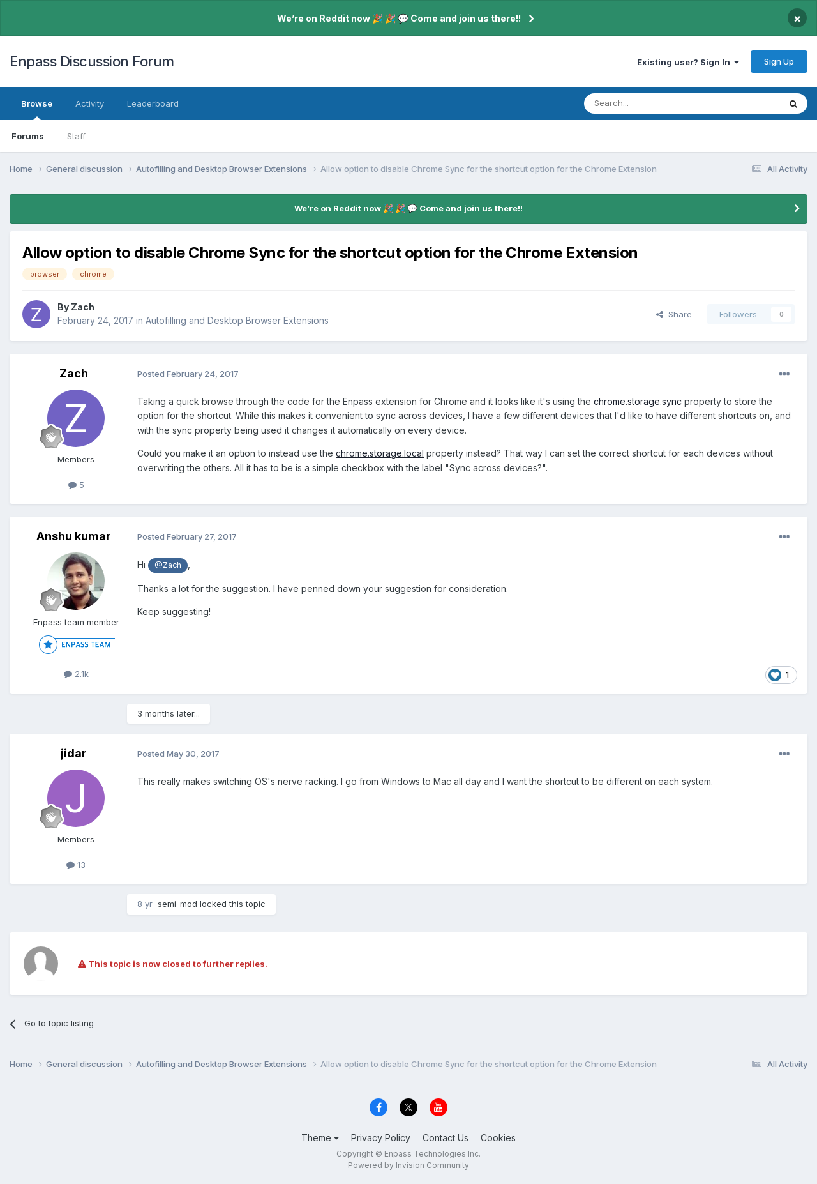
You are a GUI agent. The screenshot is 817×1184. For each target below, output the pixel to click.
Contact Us (445, 1137)
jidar (74, 753)
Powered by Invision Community (408, 1165)
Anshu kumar (73, 536)
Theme (320, 1137)
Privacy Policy (380, 1137)
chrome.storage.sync (638, 401)
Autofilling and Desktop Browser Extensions (237, 320)
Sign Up (779, 61)
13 (76, 865)
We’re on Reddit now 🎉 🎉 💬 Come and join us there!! (399, 18)
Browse (36, 109)
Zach (82, 306)
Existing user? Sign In (688, 62)
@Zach (167, 565)
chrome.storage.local (380, 453)
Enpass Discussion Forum (92, 61)
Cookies (498, 1137)
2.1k (76, 674)
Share (674, 314)
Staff (76, 136)
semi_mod (177, 904)
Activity (89, 103)
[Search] (649, 103)
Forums (27, 136)
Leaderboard (153, 103)
